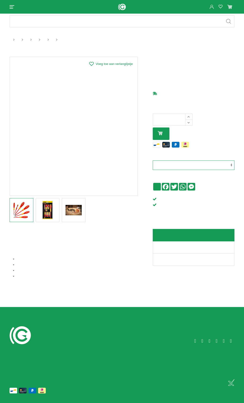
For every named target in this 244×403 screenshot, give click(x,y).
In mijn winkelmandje (160, 137)
